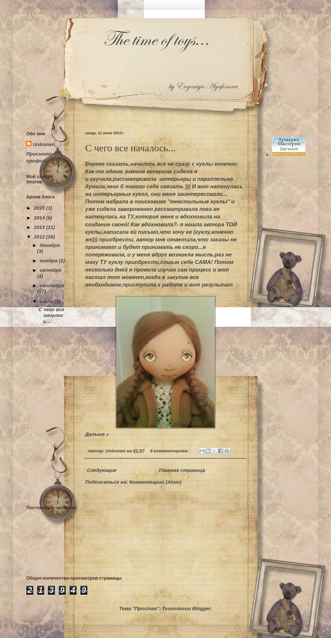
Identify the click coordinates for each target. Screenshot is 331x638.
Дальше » (97, 434)
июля (47, 301)
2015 (40, 208)
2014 (40, 217)
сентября (52, 285)
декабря (50, 245)
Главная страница (182, 470)
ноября (49, 260)
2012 (40, 236)
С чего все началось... (130, 147)
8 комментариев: (170, 450)
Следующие (102, 470)
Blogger (201, 608)
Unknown (44, 144)
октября (50, 270)
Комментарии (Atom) (155, 482)
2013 (40, 227)
